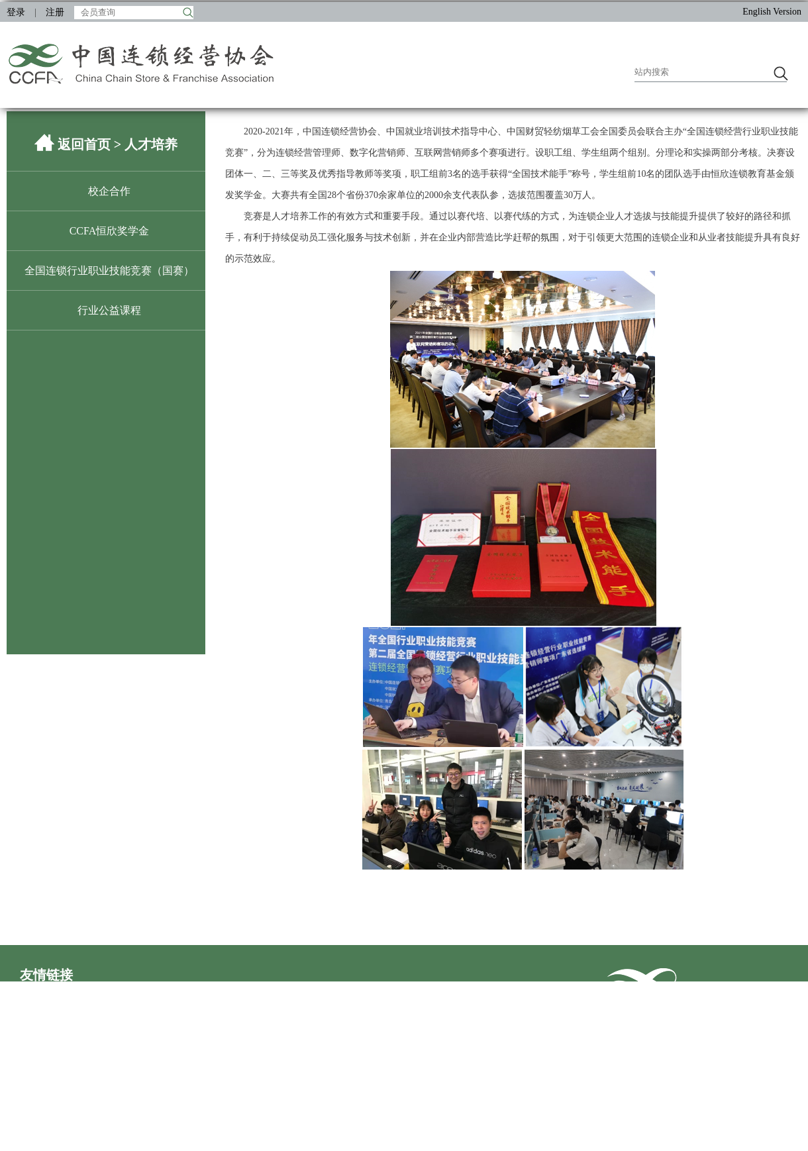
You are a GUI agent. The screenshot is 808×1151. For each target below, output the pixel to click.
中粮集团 (123, 1076)
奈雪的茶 (38, 1119)
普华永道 (377, 1119)
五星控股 (292, 1055)
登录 (16, 12)
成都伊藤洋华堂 (476, 1098)
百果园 (203, 1055)
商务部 (288, 992)
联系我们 (650, 1042)
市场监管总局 (471, 992)
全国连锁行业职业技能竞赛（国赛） (109, 270)
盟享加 (118, 1140)
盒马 (29, 1098)
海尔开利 (123, 1119)
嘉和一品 (462, 1034)
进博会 (203, 1140)
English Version (771, 12)
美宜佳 (373, 1055)
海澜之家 (292, 1076)
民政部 (118, 992)
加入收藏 (606, 1042)
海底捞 (118, 1098)
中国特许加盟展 (52, 1140)
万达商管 (462, 1013)
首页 (572, 1042)
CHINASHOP (470, 1119)
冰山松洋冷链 (387, 1076)
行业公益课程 (109, 310)
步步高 (118, 1034)
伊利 (368, 1098)
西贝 (198, 1098)
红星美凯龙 (297, 1119)
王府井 (458, 1076)
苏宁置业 (208, 1076)
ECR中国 (292, 1140)
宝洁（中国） (132, 1055)
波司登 (288, 1098)
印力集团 (208, 1013)
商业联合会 (43, 1013)
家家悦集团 (43, 1034)
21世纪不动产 (217, 1034)
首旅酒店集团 (48, 1055)
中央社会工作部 (52, 992)
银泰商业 (38, 1076)
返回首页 (84, 144)
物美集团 (462, 1055)
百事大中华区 (217, 1119)
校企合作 (109, 191)
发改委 (203, 992)
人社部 (373, 992)
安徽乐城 (292, 1013)
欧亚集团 (123, 1013)
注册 (55, 12)
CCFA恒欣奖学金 (110, 230)
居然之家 (377, 1013)
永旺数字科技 (387, 1034)
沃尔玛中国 (297, 1034)
